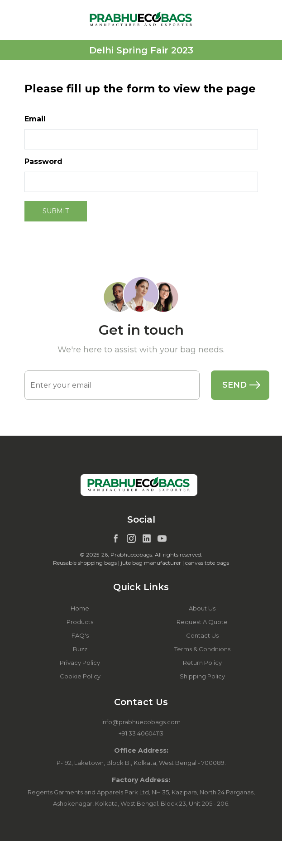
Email (35, 119)
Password (43, 161)
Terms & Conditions (202, 649)
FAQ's (80, 635)
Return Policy (202, 662)
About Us (202, 608)
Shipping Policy (202, 676)
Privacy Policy (80, 662)
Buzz (80, 649)
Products (80, 621)
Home (80, 608)
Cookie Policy (80, 676)
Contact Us (202, 635)
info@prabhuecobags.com (141, 722)
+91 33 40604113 (141, 733)
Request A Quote (202, 621)
